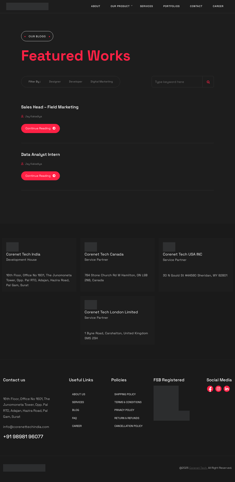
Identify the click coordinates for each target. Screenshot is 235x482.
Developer (75, 81)
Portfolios (171, 6)
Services (146, 6)
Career (218, 6)
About (95, 6)
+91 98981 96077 (23, 436)
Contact (196, 6)
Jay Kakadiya (33, 116)
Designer (55, 81)
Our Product (120, 6)
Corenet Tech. (198, 468)
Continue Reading (40, 128)
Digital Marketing (102, 81)
